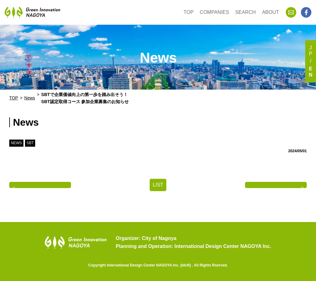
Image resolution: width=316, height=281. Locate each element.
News (29, 97)
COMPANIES (214, 12)
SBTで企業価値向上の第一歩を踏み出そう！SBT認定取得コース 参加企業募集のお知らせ (85, 98)
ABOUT (270, 12)
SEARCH (245, 12)
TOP (189, 12)
